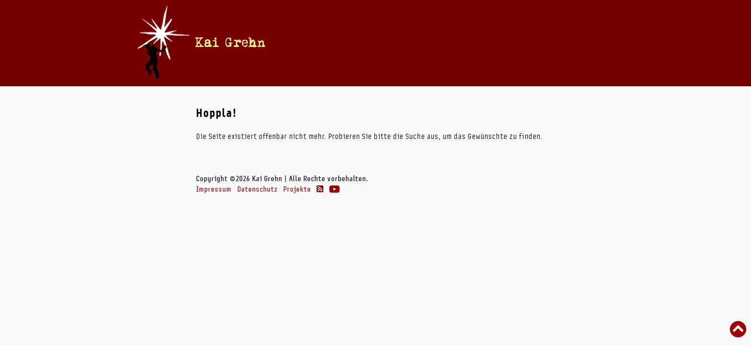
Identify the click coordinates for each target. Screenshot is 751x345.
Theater (491, 42)
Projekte (297, 189)
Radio (452, 42)
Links (529, 42)
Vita (386, 42)
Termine (356, 42)
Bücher (415, 42)
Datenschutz (257, 189)
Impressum (213, 189)
